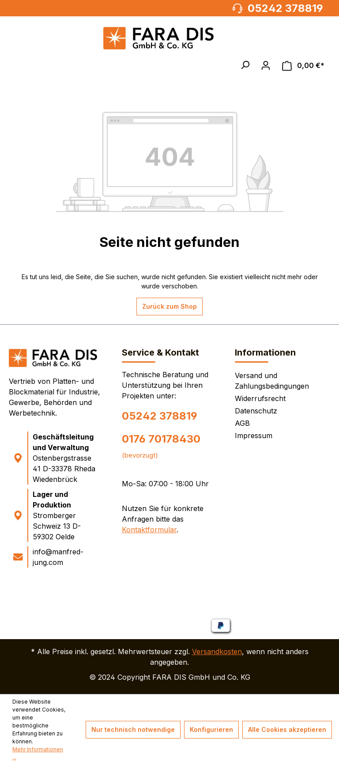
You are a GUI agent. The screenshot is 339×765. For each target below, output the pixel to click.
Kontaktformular (149, 529)
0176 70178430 (161, 438)
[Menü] (19, 65)
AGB (242, 423)
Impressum (253, 435)
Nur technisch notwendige (133, 729)
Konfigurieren (211, 729)
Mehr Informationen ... (37, 753)
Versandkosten (217, 651)
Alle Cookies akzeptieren (287, 729)
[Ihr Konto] (265, 65)
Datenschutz (256, 410)
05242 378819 (159, 415)
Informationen (265, 352)
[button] (245, 65)
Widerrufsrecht (260, 398)
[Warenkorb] (303, 66)
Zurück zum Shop (169, 306)
